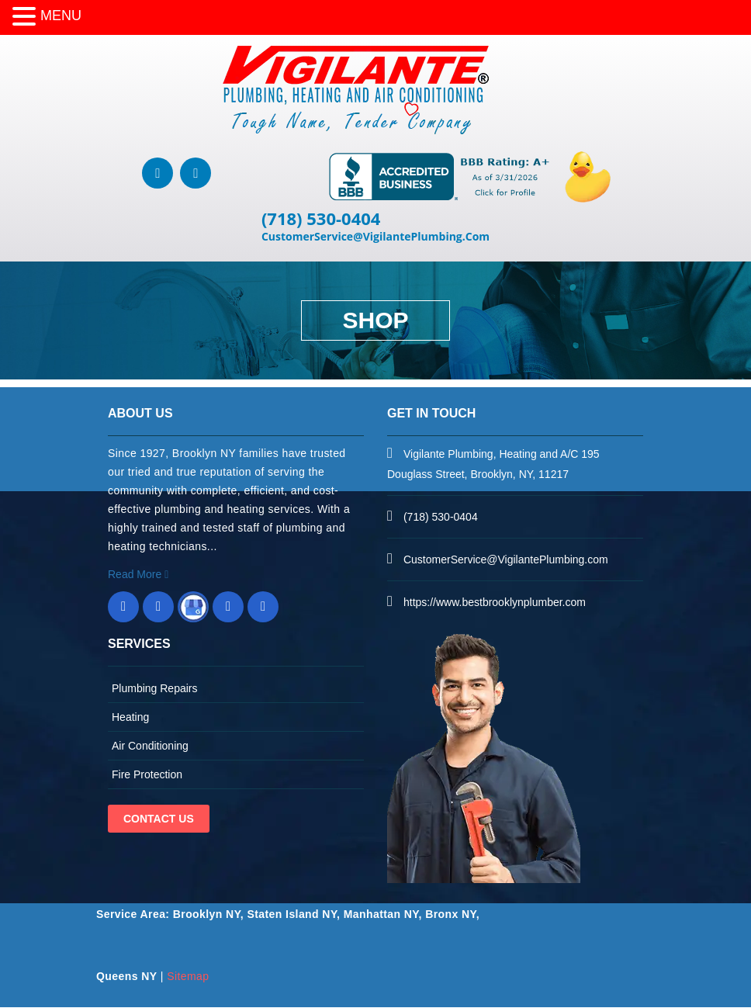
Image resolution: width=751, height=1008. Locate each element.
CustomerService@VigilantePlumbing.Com (375, 237)
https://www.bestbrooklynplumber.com (494, 603)
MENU (60, 15)
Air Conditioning (150, 746)
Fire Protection (147, 775)
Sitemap (188, 977)
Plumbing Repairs (155, 689)
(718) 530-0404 (321, 218)
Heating (130, 718)
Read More (138, 575)
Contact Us (158, 819)
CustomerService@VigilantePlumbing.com (505, 560)
